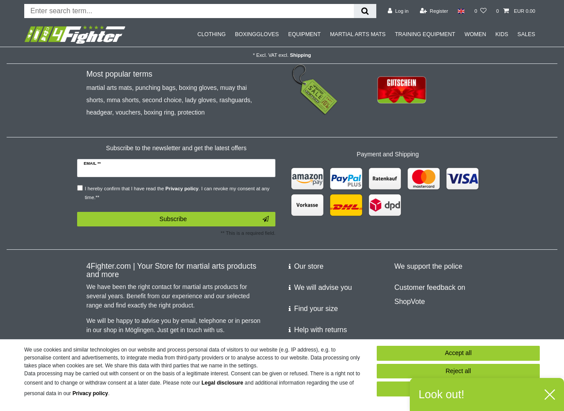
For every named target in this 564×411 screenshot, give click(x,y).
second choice (162, 100)
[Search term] (189, 11)
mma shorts (123, 100)
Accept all (458, 352)
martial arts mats (109, 87)
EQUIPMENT (304, 34)
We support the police (428, 266)
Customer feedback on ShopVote (429, 294)
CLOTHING (211, 34)
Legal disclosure (222, 383)
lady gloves (200, 100)
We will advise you (323, 287)
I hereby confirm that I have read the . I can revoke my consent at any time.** (177, 193)
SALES (526, 34)
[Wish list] (480, 11)
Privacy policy (90, 393)
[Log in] (398, 11)
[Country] (461, 11)
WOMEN (475, 34)
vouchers (128, 112)
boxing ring (159, 112)
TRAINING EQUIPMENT (425, 34)
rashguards (234, 100)
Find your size (316, 308)
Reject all (458, 370)
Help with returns (320, 329)
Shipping (300, 55)
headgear (99, 112)
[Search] (365, 11)
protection (191, 112)
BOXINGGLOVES (257, 34)
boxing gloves (198, 87)
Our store (308, 266)
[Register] (434, 11)
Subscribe (214, 219)
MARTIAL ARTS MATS (358, 34)
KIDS (501, 34)
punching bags (155, 87)
